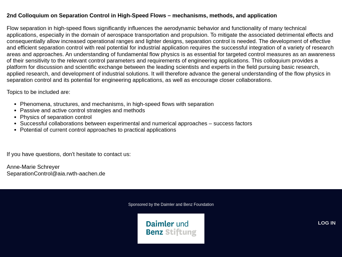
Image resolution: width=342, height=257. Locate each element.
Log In (327, 222)
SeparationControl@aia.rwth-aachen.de (56, 173)
